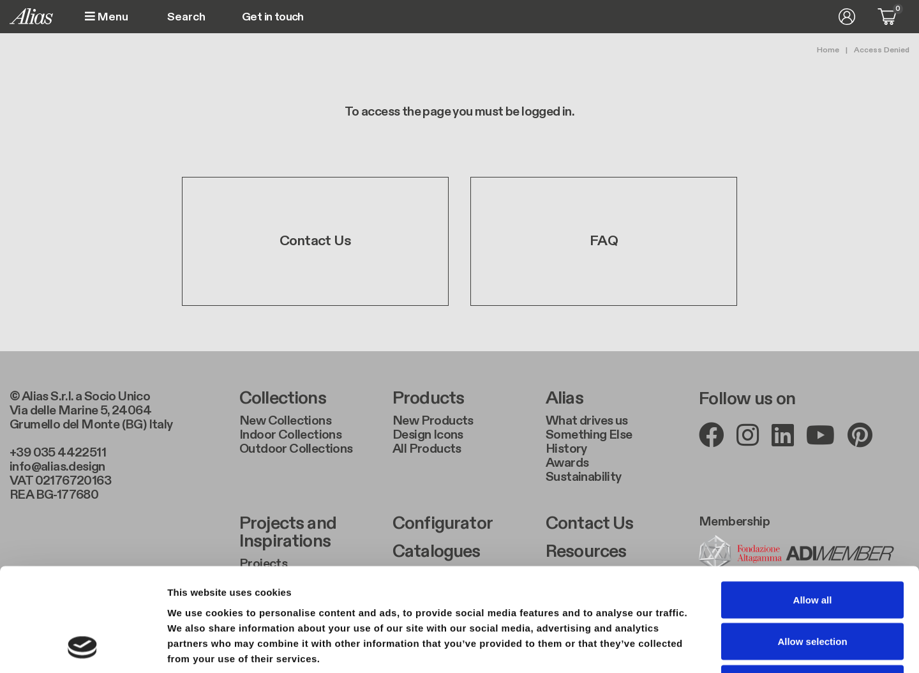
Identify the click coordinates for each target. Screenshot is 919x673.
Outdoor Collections (296, 449)
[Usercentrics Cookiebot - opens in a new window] (82, 648)
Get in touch (273, 17)
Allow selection (812, 547)
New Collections (285, 421)
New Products (433, 421)
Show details (669, 647)
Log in (847, 16)
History (566, 449)
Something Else (589, 435)
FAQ (604, 241)
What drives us (587, 421)
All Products (426, 449)
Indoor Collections (290, 435)
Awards (567, 463)
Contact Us (315, 241)
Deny (813, 589)
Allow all (812, 505)
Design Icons (427, 435)
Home (828, 50)
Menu (106, 17)
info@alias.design (57, 466)
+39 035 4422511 (58, 452)
